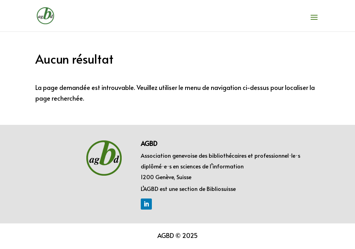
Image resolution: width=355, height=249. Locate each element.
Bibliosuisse (221, 188)
